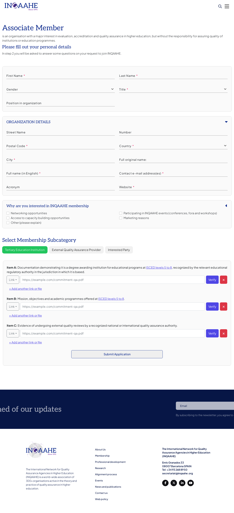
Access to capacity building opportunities (40, 218)
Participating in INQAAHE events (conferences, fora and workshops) (170, 213)
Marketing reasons (136, 218)
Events (99, 480)
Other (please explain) (26, 222)
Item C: (92, 325)
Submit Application (117, 354)
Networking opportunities (29, 213)
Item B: (66, 299)
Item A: (117, 270)
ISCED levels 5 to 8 (159, 267)
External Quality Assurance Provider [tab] (76, 250)
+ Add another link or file (25, 289)
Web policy (101, 499)
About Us (100, 449)
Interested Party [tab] (119, 250)
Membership (102, 455)
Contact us (101, 492)
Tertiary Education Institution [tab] (25, 250)
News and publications (108, 486)
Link (12, 280)
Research (100, 468)
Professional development (110, 461)
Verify (212, 280)
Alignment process (106, 474)
